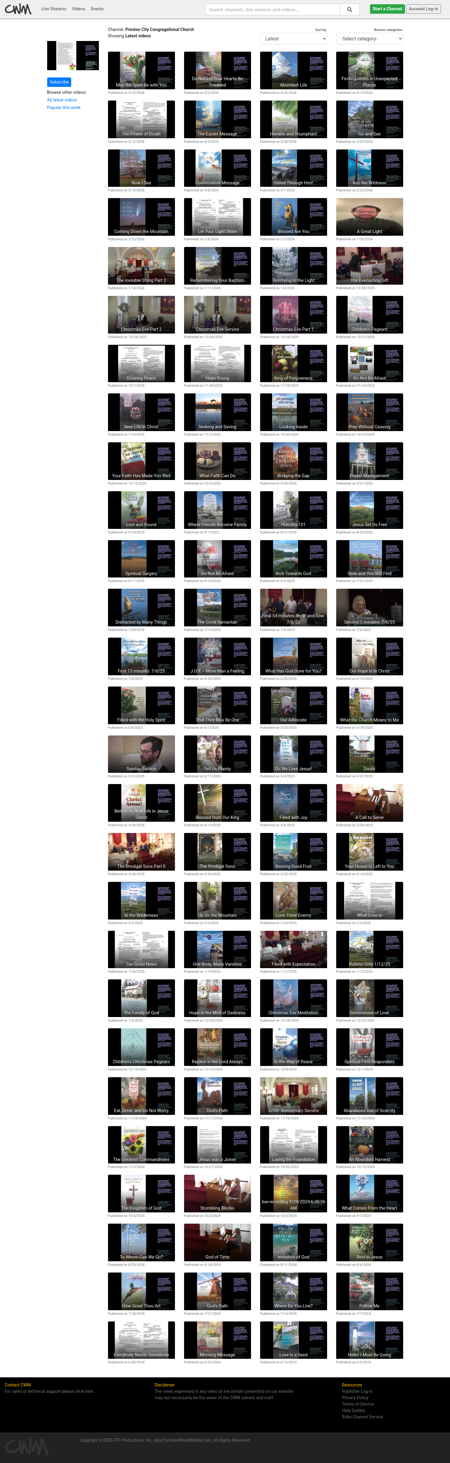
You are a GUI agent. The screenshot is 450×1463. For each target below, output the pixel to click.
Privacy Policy (355, 1397)
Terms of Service (358, 1404)
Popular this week (64, 107)
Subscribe (59, 82)
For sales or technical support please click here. (49, 1391)
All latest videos (62, 100)
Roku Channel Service (362, 1416)
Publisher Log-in (357, 1391)
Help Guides (353, 1410)
